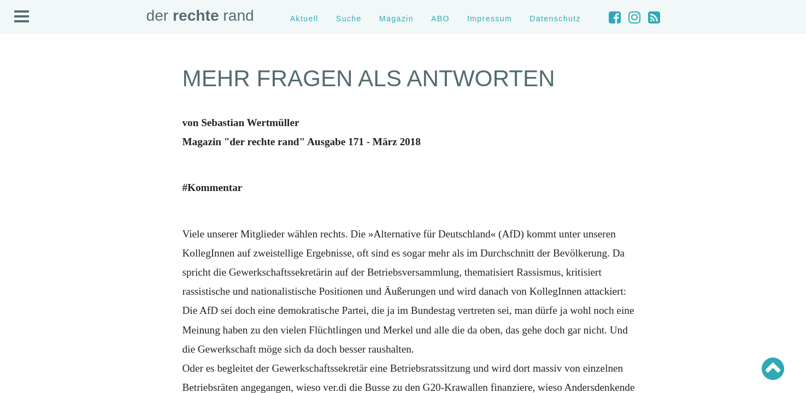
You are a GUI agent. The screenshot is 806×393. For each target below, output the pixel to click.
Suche (349, 18)
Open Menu (22, 17)
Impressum (489, 18)
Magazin (396, 18)
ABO (440, 18)
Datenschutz (555, 18)
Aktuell (304, 18)
